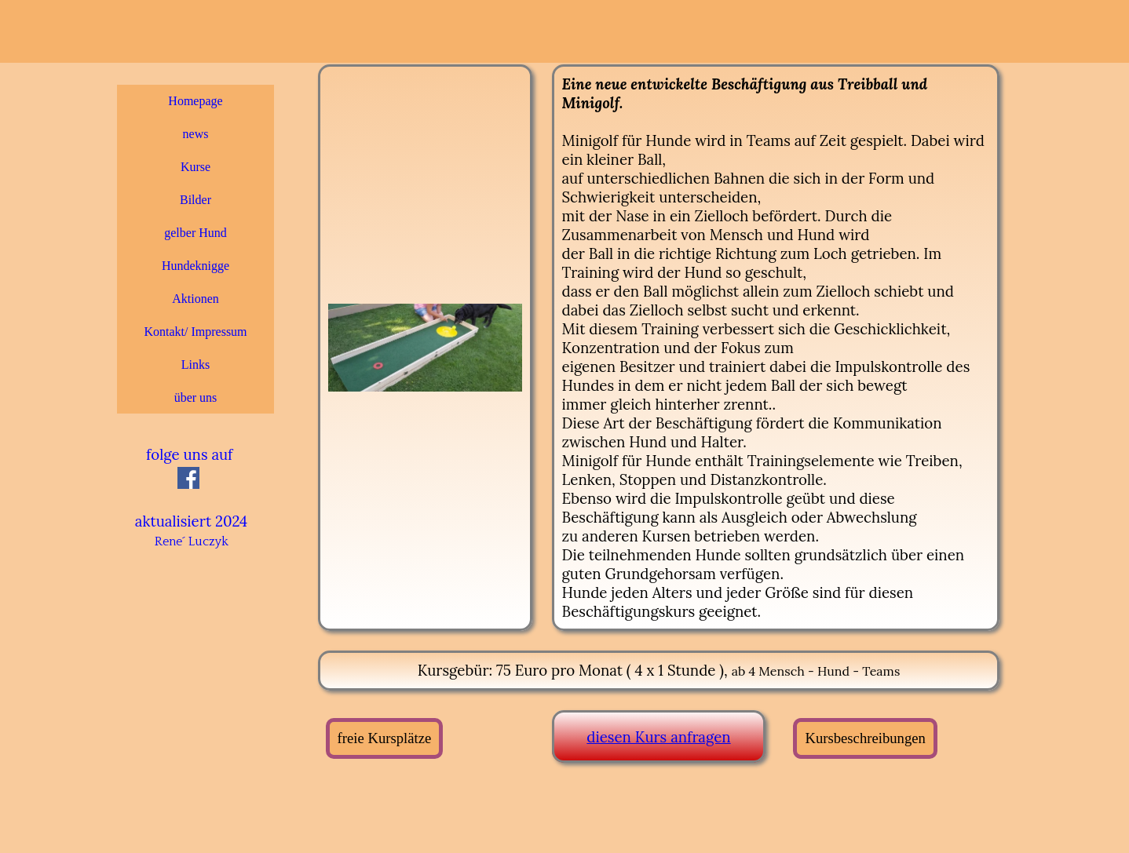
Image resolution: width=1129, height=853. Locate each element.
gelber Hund (195, 232)
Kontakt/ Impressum (195, 331)
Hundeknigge (195, 265)
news (196, 133)
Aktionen (195, 298)
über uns (195, 397)
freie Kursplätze (385, 738)
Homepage (195, 101)
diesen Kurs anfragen (658, 736)
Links (195, 364)
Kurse (195, 166)
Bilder (195, 199)
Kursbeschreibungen (865, 738)
